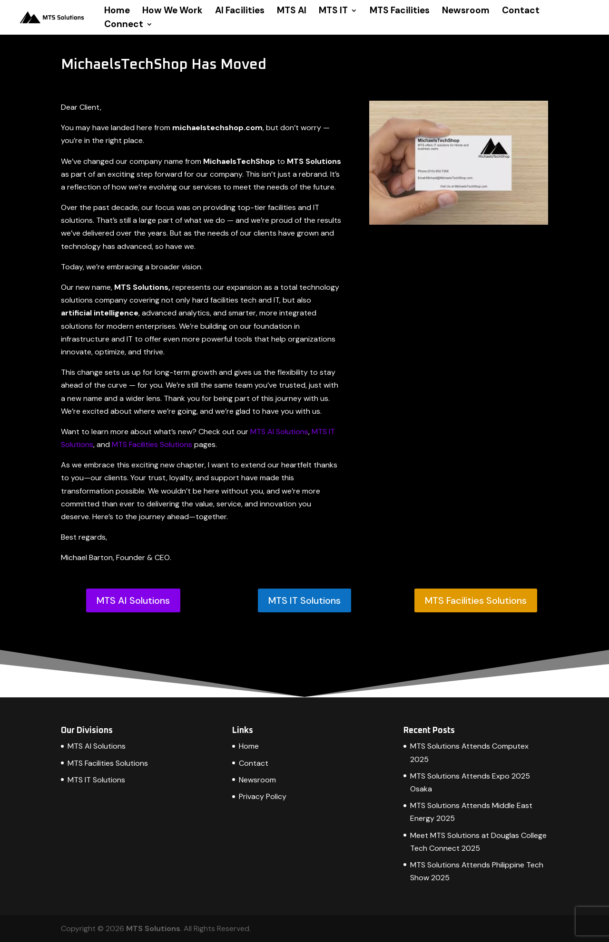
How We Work (172, 11)
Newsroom (466, 11)
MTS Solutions (153, 928)
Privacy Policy (262, 796)
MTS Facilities (400, 11)
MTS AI (291, 11)
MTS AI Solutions (279, 432)
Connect (123, 25)
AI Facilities (240, 11)
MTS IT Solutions (304, 600)
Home (117, 11)
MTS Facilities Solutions (152, 444)
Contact (521, 11)
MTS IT (333, 11)
